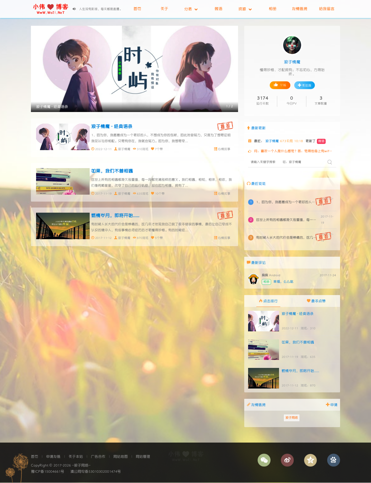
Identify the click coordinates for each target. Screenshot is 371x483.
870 (139, 239)
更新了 (316, 141)
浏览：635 (308, 357)
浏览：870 (308, 386)
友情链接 (299, 9)
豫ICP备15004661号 (47, 472)
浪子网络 (291, 418)
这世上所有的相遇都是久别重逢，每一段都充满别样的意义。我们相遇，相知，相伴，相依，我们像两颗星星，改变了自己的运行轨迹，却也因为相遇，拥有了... (287, 220)
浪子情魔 (124, 149)
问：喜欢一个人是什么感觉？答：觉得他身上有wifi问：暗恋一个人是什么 (293, 151)
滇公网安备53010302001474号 (95, 472)
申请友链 (53, 457)
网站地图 (120, 457)
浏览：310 (308, 329)
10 (156, 194)
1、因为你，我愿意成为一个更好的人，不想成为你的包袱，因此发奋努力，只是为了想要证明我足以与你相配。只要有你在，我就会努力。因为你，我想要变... (287, 202)
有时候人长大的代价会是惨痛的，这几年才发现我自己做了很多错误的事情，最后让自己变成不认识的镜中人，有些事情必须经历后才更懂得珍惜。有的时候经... (287, 238)
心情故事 (224, 149)
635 (139, 194)
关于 (164, 9)
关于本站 (76, 457)
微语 (218, 9)
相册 (272, 9)
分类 (191, 9)
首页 (137, 9)
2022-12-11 (103, 149)
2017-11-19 (103, 194)
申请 (332, 405)
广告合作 (98, 457)
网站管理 (143, 457)
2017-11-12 (103, 239)
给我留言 (326, 9)
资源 (245, 9)
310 (139, 149)
